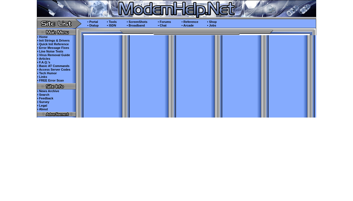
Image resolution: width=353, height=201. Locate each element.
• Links (42, 76)
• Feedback (45, 98)
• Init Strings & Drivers (53, 40)
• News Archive (48, 91)
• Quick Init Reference (53, 44)
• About (42, 109)
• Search (43, 94)
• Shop (212, 21)
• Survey (43, 102)
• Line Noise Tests (50, 51)
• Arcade (188, 25)
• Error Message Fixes (53, 47)
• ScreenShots (137, 21)
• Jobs (211, 25)
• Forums (164, 21)
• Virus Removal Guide (53, 55)
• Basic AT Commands (53, 66)
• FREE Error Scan (50, 80)
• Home (42, 37)
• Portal (92, 21)
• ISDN (111, 25)
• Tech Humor (47, 73)
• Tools (112, 21)
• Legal (42, 105)
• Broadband (136, 25)
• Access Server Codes (53, 69)
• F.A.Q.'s (43, 62)
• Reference (190, 21)
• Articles (43, 58)
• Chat (162, 25)
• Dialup (93, 25)
